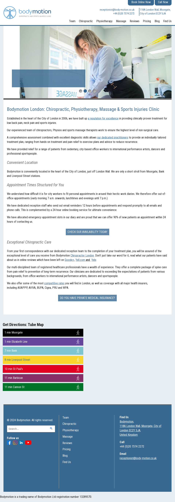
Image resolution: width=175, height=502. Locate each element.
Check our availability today (87, 232)
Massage (121, 21)
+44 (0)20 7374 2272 (123, 13)
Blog (157, 21)
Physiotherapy (104, 21)
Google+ (69, 260)
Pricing (147, 21)
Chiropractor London (82, 255)
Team (72, 21)
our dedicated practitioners (112, 137)
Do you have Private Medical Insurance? (87, 298)
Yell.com (83, 260)
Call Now (163, 2)
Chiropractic (86, 21)
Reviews (134, 21)
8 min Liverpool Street (17, 359)
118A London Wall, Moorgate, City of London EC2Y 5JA (155, 11)
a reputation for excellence (103, 118)
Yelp (93, 260)
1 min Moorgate (14, 332)
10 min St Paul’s (14, 369)
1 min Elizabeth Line (16, 341)
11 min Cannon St (14, 387)
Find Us (167, 21)
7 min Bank (11, 350)
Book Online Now (141, 2)
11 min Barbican (14, 378)
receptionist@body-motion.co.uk (117, 9)
